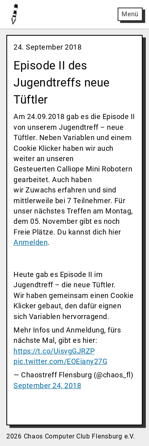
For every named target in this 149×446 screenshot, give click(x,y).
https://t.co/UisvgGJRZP (54, 351)
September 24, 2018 (47, 386)
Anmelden (31, 242)
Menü (130, 14)
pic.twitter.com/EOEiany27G (60, 361)
